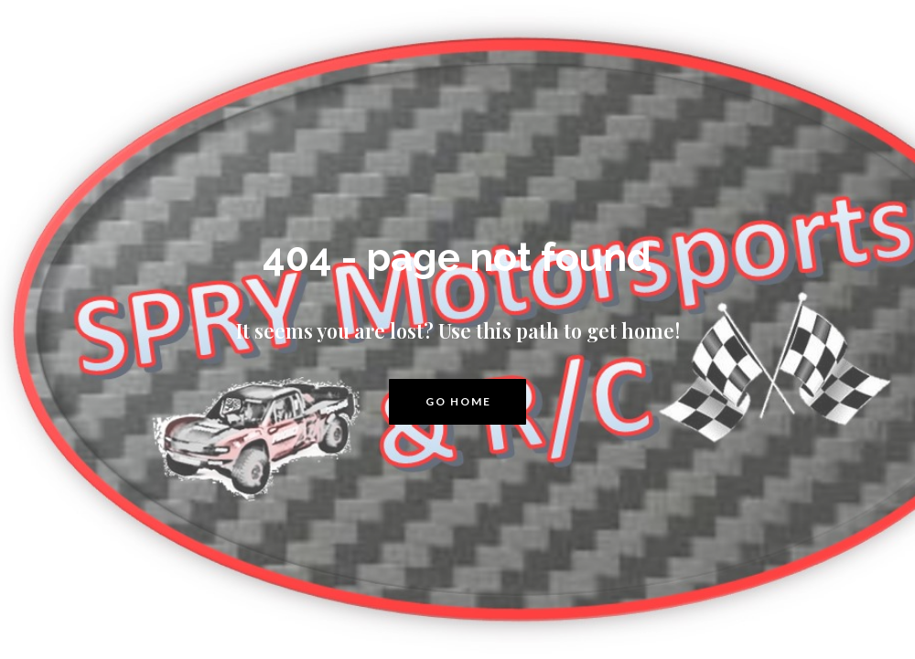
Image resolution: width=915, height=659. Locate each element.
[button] (457, 402)
